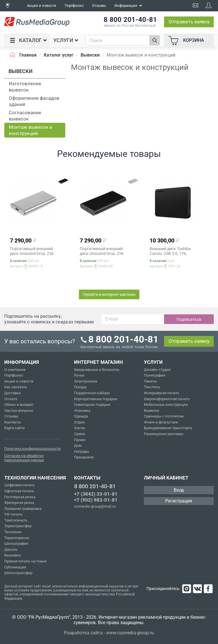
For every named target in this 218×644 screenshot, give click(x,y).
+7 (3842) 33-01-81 (96, 494)
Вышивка (12, 555)
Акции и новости (41, 5)
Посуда (80, 387)
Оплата (10, 399)
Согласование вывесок (25, 116)
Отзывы (99, 5)
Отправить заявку (189, 21)
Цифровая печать (19, 485)
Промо (79, 440)
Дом (78, 445)
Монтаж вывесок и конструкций (30, 130)
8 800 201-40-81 (95, 486)
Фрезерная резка (19, 502)
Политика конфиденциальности (32, 448)
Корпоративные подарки (95, 399)
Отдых (79, 422)
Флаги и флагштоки (161, 422)
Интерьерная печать (161, 393)
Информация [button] (128, 5)
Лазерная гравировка (22, 508)
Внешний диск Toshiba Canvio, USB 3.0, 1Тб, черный (170, 253)
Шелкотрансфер (18, 573)
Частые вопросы (18, 410)
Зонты (79, 428)
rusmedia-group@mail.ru (95, 506)
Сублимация (15, 567)
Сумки (79, 434)
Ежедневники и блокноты (96, 369)
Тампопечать (15, 520)
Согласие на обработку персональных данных (24, 458)
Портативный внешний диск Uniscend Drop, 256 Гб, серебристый (32, 253)
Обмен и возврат (18, 404)
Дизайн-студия (157, 369)
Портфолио (74, 5)
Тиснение (12, 532)
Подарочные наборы (92, 393)
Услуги (66, 40)
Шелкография (16, 543)
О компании (15, 369)
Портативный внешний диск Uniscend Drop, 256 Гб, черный (101, 253)
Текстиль (152, 387)
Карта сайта (14, 428)
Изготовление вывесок (25, 87)
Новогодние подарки (92, 404)
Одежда (81, 416)
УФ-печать (13, 514)
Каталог (28, 40)
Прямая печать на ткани (25, 561)
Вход (179, 490)
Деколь (10, 549)
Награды (81, 451)
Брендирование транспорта (168, 428)
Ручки (79, 375)
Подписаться (189, 319)
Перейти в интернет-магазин (109, 294)
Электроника (85, 381)
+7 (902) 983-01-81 (96, 500)
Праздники (84, 457)
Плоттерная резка (19, 497)
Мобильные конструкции (166, 404)
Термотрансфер (18, 526)
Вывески (151, 410)
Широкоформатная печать (167, 399)
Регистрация (178, 501)
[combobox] (118, 40)
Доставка (12, 393)
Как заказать (15, 387)
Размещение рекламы (163, 434)
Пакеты (150, 381)
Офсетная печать (19, 491)
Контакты (12, 422)
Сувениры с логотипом (164, 416)
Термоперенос (17, 538)
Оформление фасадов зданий (34, 101)
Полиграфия (154, 375)
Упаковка (82, 410)
